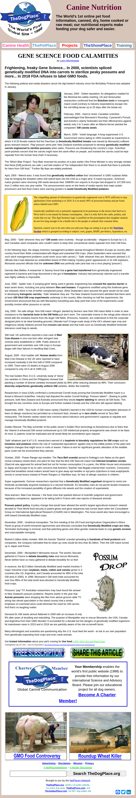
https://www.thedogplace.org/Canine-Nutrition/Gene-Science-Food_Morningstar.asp (70, 645)
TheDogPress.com (75, 788)
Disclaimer (64, 763)
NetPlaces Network (80, 780)
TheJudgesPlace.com (56, 791)
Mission (77, 763)
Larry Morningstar (69, 60)
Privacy (89, 763)
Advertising (48, 763)
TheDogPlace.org (55, 785)
